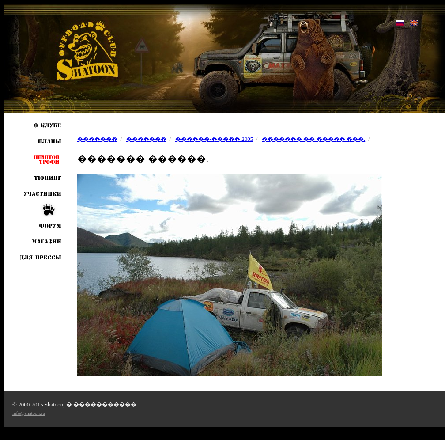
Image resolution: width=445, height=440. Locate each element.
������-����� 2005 (214, 139)
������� (97, 139)
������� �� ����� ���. (313, 139)
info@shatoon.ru (28, 413)
